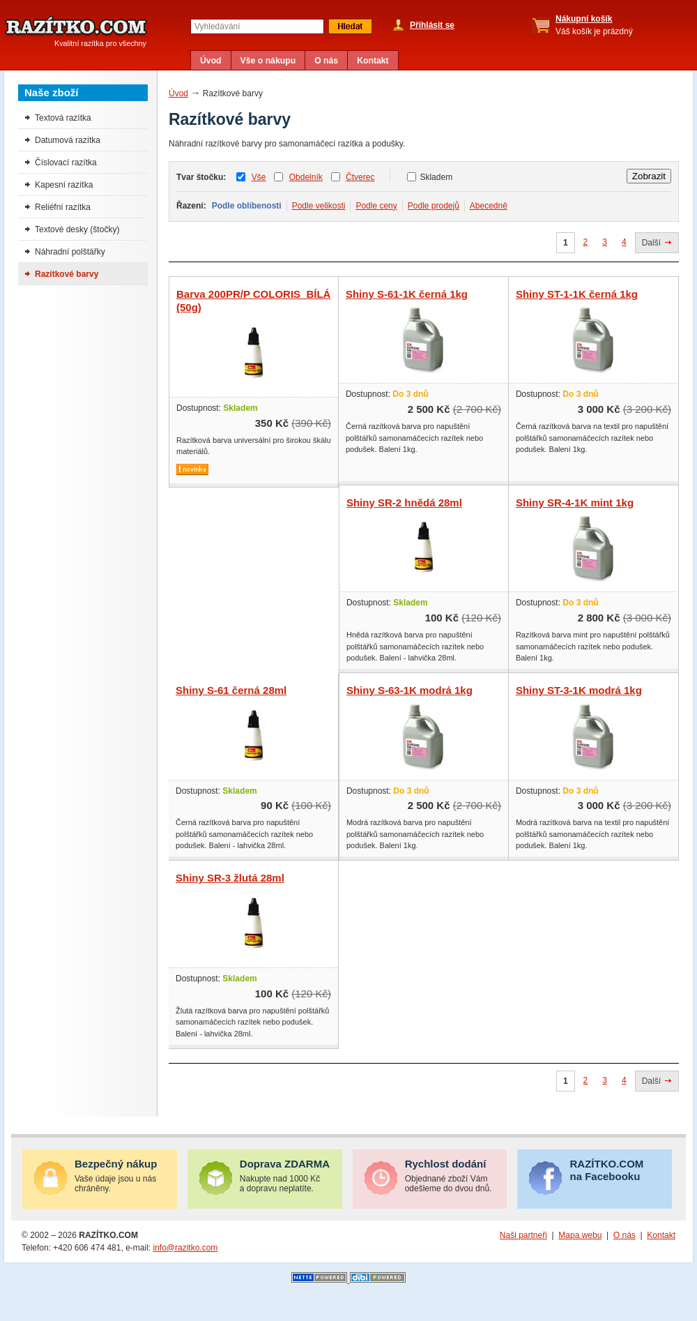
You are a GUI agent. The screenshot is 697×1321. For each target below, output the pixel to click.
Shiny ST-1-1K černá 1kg (577, 294)
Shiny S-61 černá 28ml (231, 690)
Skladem (436, 177)
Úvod (211, 61)
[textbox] (257, 26)
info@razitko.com (185, 1248)
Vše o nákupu (268, 61)
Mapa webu (580, 1235)
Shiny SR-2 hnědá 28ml (404, 502)
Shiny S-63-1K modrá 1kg (409, 690)
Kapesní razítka (64, 185)
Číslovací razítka (66, 162)
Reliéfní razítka (63, 207)
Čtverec (360, 177)
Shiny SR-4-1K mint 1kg (575, 502)
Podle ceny (376, 206)
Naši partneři (523, 1235)
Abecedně (488, 206)
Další (651, 243)
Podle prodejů (433, 206)
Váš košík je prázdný (594, 25)
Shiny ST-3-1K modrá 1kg (579, 690)
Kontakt (373, 61)
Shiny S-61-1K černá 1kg (407, 294)
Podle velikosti (319, 206)
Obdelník (306, 177)
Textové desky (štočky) (77, 229)
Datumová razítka (67, 140)
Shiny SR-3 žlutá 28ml (230, 878)
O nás (326, 61)
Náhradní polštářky (70, 252)
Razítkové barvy (66, 274)
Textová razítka (63, 118)
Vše (259, 177)
